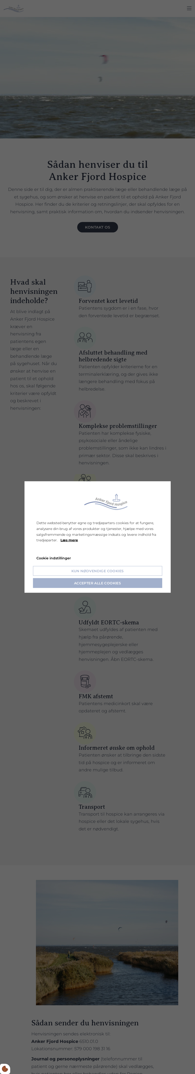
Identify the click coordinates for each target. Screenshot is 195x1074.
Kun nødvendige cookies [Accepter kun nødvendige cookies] (97, 571)
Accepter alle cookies (97, 583)
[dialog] (97, 537)
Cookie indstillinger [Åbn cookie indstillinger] (53, 558)
